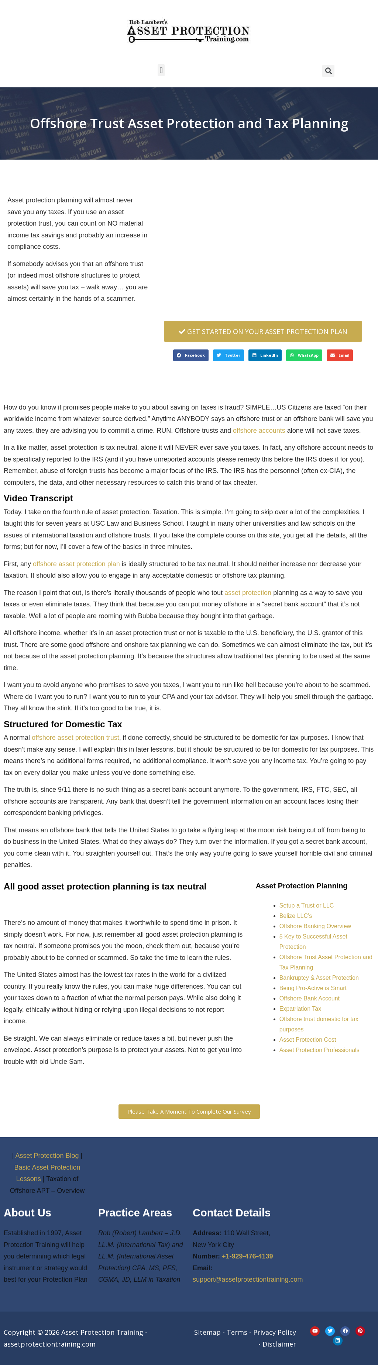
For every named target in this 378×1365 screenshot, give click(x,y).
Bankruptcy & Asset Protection (319, 978)
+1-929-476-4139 (247, 1256)
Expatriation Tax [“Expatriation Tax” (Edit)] (300, 1009)
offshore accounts (259, 430)
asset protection (247, 592)
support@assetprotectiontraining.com (248, 1279)
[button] (161, 70)
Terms (237, 1332)
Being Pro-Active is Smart (313, 988)
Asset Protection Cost (307, 1040)
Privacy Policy (274, 1332)
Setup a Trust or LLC (306, 905)
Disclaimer (279, 1344)
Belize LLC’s (295, 916)
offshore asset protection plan (76, 564)
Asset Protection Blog (47, 1155)
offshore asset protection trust (75, 737)
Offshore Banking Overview (315, 926)
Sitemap (207, 1332)
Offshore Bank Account (309, 998)
